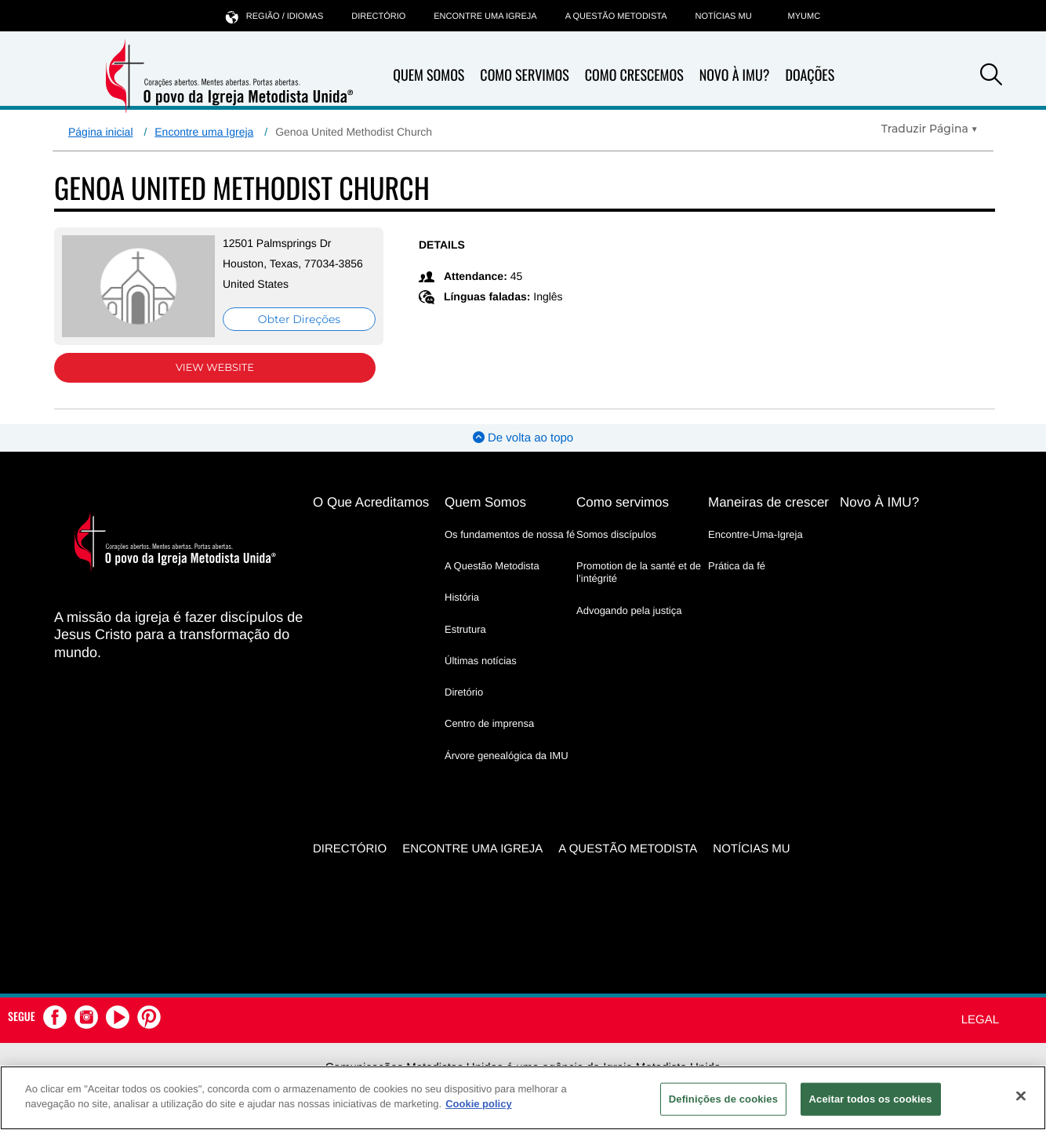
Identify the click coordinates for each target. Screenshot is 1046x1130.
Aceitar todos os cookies (870, 1099)
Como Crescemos (634, 75)
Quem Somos (428, 75)
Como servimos (622, 502)
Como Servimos (524, 75)
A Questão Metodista (616, 16)
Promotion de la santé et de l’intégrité (638, 572)
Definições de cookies (723, 1099)
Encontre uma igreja (485, 16)
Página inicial (100, 131)
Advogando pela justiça (628, 610)
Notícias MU (723, 16)
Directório (378, 16)
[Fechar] (1021, 1095)
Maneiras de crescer (768, 502)
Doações (809, 75)
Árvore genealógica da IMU (506, 755)
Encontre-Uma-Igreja (755, 534)
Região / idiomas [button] (274, 16)
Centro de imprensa (489, 723)
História (462, 597)
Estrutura (465, 629)
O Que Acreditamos (371, 502)
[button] (991, 77)
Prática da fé (736, 566)
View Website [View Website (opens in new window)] (215, 368)
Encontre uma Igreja (203, 131)
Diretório (464, 692)
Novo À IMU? (734, 75)
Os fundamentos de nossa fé (510, 534)
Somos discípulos (616, 534)
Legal (980, 1019)
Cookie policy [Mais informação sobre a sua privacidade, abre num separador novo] (478, 1104)
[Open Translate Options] (929, 129)
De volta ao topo (523, 438)
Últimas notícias (481, 661)
